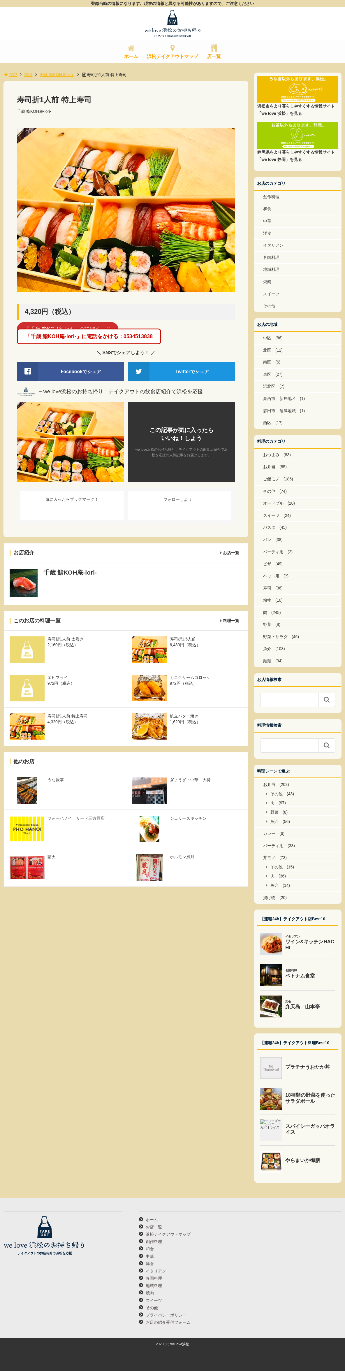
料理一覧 (231, 620)
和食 (267, 208)
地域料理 (271, 269)
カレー (269, 833)
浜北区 (269, 386)
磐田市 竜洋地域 (279, 410)
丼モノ (269, 857)
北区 (267, 350)
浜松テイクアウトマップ (172, 56)
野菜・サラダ (275, 636)
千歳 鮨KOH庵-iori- (57, 74)
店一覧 (214, 56)
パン (267, 539)
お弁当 (269, 466)
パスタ (269, 527)
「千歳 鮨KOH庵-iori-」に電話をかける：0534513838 (89, 336)
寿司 (267, 588)
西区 (267, 422)
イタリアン (273, 245)
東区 (267, 374)
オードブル (273, 503)
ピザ (267, 563)
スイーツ (271, 294)
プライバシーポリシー (166, 1315)
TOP (10, 74)
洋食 (267, 233)
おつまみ (271, 454)
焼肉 (267, 281)
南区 (267, 362)
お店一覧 (231, 552)
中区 (267, 338)
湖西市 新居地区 (279, 398)
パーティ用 (273, 552)
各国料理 (271, 257)
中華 (267, 221)
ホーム (131, 56)
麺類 (267, 661)
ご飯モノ (271, 479)
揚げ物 (269, 897)
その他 (269, 305)
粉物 (267, 600)
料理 (28, 74)
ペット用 (271, 576)
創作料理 (271, 196)
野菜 (267, 624)
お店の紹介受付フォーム (168, 1322)
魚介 (267, 648)
